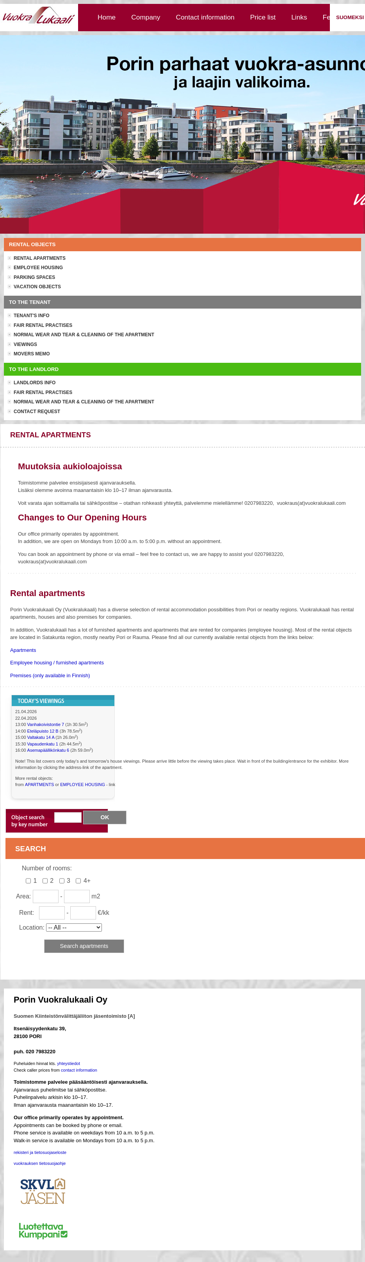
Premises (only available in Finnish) (50, 675)
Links (299, 17)
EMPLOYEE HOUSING (82, 784)
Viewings (25, 344)
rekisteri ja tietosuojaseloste (40, 1152)
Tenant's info (32, 315)
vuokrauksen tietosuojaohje (40, 1163)
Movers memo (32, 354)
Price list (263, 17)
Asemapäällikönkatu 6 (48, 750)
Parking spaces (34, 277)
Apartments (23, 650)
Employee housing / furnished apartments (57, 663)
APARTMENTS (39, 784)
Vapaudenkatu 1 (42, 744)
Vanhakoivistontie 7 (45, 724)
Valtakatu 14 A (41, 737)
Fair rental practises (43, 325)
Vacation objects (37, 286)
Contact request (37, 411)
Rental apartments (40, 258)
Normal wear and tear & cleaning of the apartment (84, 334)
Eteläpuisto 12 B (43, 731)
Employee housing (38, 267)
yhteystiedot (68, 1063)
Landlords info (34, 382)
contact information (79, 1070)
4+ (87, 880)
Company (145, 17)
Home (107, 17)
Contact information (205, 17)
